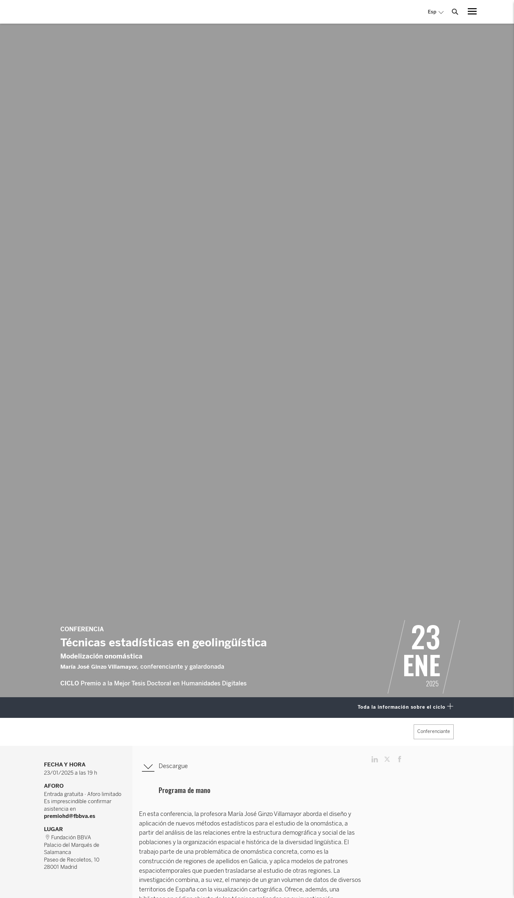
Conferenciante (433, 731)
